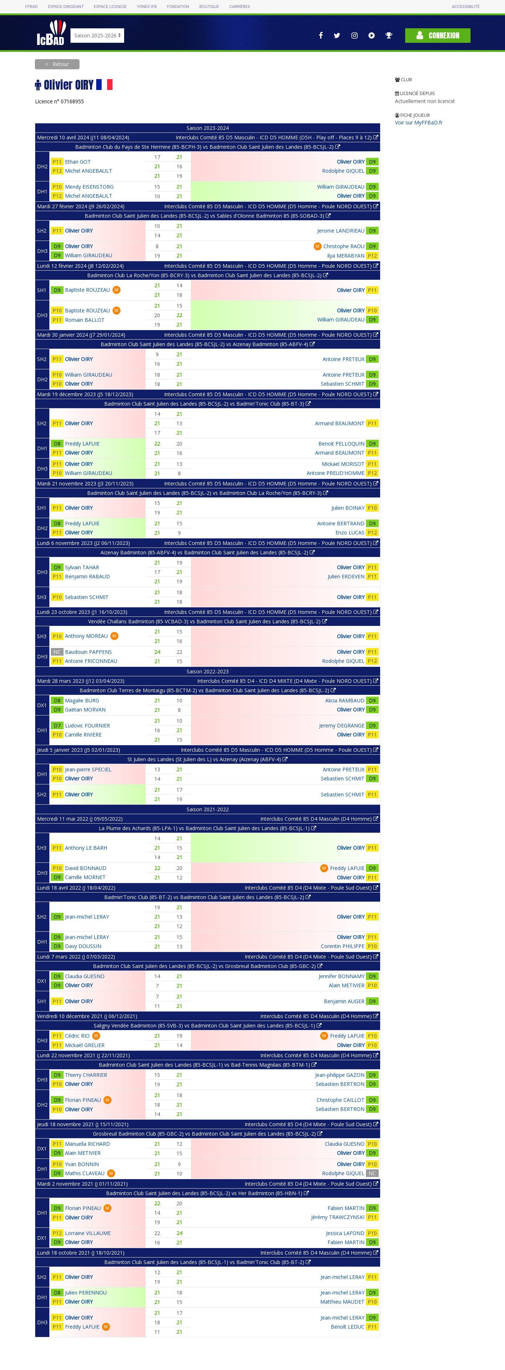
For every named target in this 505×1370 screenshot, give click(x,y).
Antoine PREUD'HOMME (336, 472)
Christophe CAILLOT (341, 1099)
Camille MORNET (85, 877)
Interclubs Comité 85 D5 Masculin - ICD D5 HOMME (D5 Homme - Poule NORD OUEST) (271, 206)
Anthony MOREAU (86, 635)
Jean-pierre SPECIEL (88, 769)
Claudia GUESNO (85, 976)
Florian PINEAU (83, 1099)
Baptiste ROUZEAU (87, 289)
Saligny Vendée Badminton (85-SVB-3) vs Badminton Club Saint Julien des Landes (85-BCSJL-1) (208, 1025)
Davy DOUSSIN (83, 946)
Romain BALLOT (85, 319)
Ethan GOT (78, 161)
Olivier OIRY (351, 161)
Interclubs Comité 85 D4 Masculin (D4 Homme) (319, 818)
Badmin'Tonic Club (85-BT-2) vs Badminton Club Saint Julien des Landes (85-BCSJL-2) (207, 897)
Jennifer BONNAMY (342, 976)
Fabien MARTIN (346, 1208)
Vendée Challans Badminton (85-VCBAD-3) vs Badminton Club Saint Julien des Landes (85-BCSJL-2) (207, 621)
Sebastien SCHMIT (343, 383)
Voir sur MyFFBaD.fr (419, 122)
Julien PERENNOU (86, 1292)
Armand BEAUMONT (340, 423)
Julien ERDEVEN (346, 576)
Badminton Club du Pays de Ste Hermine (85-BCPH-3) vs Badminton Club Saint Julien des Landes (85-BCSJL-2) (207, 146)
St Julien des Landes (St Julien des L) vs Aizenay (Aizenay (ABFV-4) (207, 759)
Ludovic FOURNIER (87, 725)
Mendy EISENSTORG (89, 186)
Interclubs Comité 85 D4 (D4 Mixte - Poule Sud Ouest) (311, 887)
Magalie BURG (82, 700)
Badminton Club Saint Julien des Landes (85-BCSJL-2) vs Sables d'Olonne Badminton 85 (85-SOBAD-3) (208, 215)
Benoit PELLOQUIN (341, 443)
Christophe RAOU (344, 246)
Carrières (239, 6)
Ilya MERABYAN (346, 255)
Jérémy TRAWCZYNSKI (338, 1217)
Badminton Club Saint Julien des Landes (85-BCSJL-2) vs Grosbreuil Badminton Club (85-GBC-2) (207, 966)
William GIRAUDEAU (341, 186)
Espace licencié (110, 6)
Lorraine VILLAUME (88, 1233)
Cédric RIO (77, 1035)
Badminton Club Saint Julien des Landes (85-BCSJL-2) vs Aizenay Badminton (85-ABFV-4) (208, 344)
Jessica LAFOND (345, 1233)
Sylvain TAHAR (82, 567)
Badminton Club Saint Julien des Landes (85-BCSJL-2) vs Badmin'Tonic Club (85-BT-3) (207, 403)
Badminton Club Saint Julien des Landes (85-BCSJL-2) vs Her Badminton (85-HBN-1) (207, 1193)
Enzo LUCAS (350, 532)
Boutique (209, 6)
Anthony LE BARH (86, 847)
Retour (60, 64)
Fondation (178, 6)
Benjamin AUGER (344, 1001)
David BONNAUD (85, 868)
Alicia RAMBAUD (345, 700)
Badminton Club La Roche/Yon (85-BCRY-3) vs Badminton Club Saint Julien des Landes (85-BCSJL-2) (207, 275)
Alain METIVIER (347, 985)
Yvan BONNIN (82, 1164)
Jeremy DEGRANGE (342, 725)
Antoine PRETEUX (344, 359)
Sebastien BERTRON (340, 1083)
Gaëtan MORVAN (85, 709)
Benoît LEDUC (348, 1326)
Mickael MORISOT (343, 463)
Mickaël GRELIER (85, 1045)
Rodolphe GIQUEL (343, 170)
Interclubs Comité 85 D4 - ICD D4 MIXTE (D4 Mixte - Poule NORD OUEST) (287, 680)
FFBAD (31, 6)
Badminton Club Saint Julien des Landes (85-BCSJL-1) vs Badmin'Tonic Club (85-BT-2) (207, 1262)
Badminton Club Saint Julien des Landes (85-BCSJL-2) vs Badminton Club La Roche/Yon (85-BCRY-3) (207, 492)
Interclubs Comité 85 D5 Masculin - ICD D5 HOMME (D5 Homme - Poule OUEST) (279, 749)
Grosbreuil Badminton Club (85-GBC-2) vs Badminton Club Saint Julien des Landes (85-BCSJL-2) (207, 1133)
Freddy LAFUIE (82, 443)
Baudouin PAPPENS (88, 651)
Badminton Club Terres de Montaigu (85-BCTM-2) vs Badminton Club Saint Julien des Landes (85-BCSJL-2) (208, 690)
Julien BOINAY (348, 507)
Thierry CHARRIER (86, 1074)
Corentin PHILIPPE (343, 946)
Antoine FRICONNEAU (91, 660)
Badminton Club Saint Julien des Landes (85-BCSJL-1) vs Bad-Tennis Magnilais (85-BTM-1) (208, 1064)
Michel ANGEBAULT (88, 170)
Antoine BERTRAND (341, 523)
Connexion (437, 35)
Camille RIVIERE (83, 734)
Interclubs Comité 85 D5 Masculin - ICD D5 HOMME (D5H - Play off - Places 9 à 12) (277, 137)
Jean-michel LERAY (87, 916)
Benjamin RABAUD (87, 576)
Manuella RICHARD (87, 1143)
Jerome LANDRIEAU (341, 230)
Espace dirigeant (66, 6)
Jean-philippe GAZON (340, 1074)
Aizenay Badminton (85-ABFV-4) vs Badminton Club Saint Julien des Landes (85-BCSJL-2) (208, 552)
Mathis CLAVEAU (85, 1173)
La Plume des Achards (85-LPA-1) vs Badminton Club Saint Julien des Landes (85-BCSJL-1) (207, 828)
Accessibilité (466, 6)
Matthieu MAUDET (342, 1301)
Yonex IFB (147, 6)
